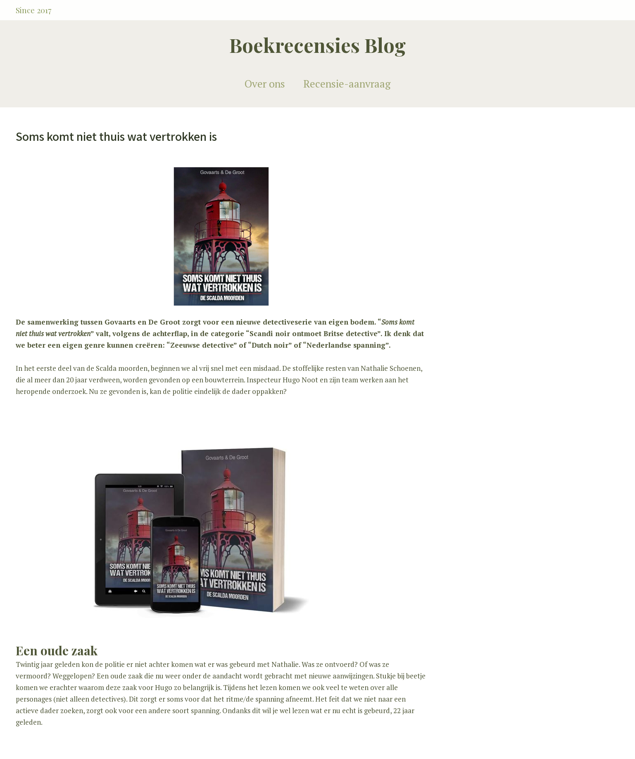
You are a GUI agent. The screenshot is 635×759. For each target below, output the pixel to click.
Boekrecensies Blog (317, 45)
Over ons (265, 83)
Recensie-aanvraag (346, 83)
